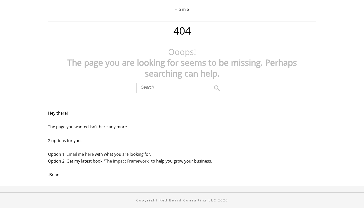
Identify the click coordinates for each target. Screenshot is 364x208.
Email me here (80, 154)
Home (182, 9)
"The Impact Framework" (126, 161)
